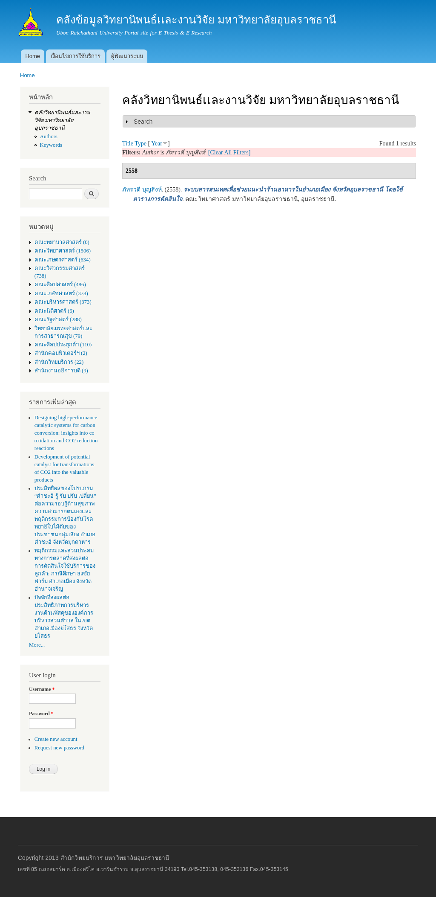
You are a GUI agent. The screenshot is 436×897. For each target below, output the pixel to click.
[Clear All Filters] (229, 152)
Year (156, 143)
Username (41, 689)
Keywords (51, 145)
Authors (48, 136)
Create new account (55, 739)
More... (37, 645)
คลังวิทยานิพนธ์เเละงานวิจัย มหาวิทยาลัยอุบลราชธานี (62, 120)
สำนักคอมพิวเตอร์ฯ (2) (60, 353)
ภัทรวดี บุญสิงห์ (142, 189)
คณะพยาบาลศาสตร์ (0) (61, 242)
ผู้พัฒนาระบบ (127, 56)
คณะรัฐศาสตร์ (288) (58, 319)
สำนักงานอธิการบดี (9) (61, 371)
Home (32, 56)
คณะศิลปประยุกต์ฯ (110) (63, 345)
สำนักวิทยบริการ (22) (59, 362)
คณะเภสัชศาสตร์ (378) (61, 293)
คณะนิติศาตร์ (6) (54, 311)
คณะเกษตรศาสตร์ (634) (62, 260)
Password (41, 714)
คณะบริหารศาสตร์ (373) (63, 302)
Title (127, 143)
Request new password (59, 748)
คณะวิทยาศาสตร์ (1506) (62, 251)
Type (140, 143)
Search (143, 121)
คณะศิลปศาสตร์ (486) (60, 284)
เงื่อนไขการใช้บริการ (75, 56)
